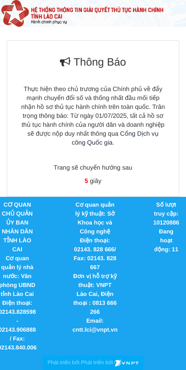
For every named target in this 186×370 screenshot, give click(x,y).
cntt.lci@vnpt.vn (95, 329)
